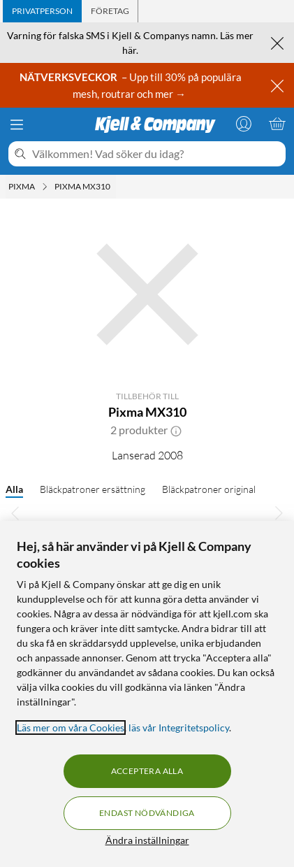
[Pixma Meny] (45, 187)
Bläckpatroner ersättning (92, 489)
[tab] (42, 11)
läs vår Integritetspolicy (178, 727)
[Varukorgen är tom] (277, 124)
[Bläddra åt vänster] (15, 512)
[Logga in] (243, 124)
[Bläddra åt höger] (278, 512)
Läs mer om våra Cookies (70, 727)
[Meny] (17, 124)
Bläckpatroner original (209, 489)
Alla (14, 489)
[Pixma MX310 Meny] (114, 187)
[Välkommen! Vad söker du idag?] (156, 153)
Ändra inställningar (147, 840)
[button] (176, 430)
